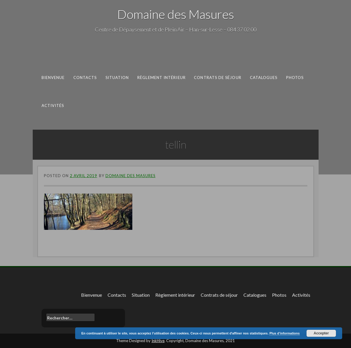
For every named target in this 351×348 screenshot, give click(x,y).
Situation (117, 77)
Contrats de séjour (217, 77)
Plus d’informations (284, 333)
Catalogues (263, 77)
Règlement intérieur (161, 77)
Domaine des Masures (175, 14)
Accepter (321, 333)
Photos (295, 77)
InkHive (157, 340)
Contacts (85, 77)
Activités (52, 105)
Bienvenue (53, 77)
